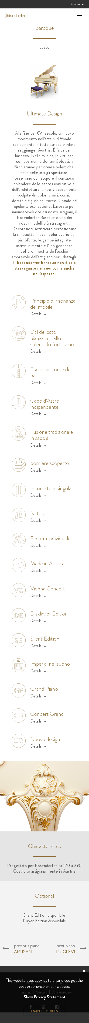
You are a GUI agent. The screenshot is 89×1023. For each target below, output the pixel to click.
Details (38, 314)
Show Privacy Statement (44, 997)
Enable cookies (44, 1011)
